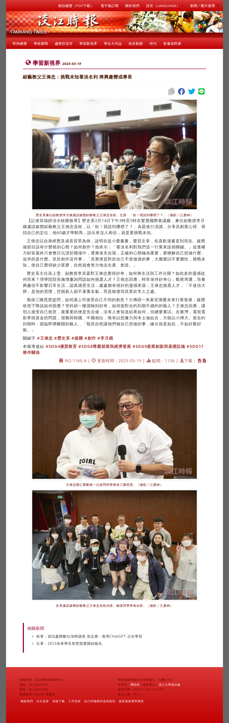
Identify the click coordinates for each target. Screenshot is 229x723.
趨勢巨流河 (64, 43)
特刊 (153, 43)
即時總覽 (20, 43)
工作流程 (74, 701)
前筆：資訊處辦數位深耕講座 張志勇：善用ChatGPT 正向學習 (89, 636)
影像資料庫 (172, 43)
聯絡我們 (27, 701)
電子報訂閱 (110, 5)
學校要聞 (41, 43)
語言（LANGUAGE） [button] (164, 5)
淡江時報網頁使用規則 (99, 701)
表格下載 (58, 701)
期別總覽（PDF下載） (76, 5)
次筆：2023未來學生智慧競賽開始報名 (69, 643)
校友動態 (136, 43)
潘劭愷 (135, 685)
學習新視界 (88, 43)
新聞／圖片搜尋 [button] (205, 5)
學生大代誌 (113, 43)
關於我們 (132, 5)
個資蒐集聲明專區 (131, 701)
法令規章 (42, 701)
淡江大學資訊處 (169, 685)
